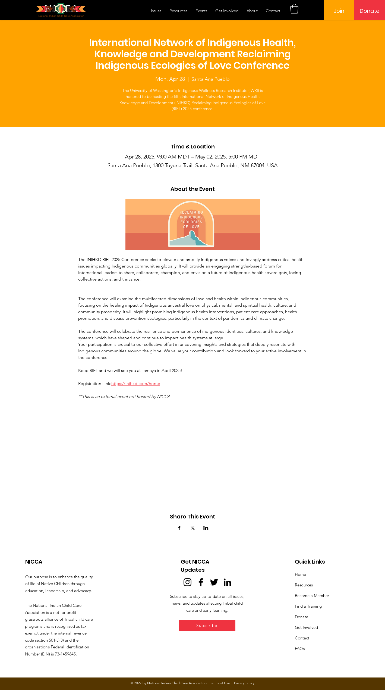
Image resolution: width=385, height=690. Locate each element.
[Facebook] (200, 582)
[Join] (339, 10)
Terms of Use (220, 683)
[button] (294, 9)
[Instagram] (187, 582)
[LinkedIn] (227, 582)
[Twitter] (214, 582)
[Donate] (369, 10)
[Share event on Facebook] (179, 528)
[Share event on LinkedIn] (206, 528)
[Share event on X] (192, 528)
